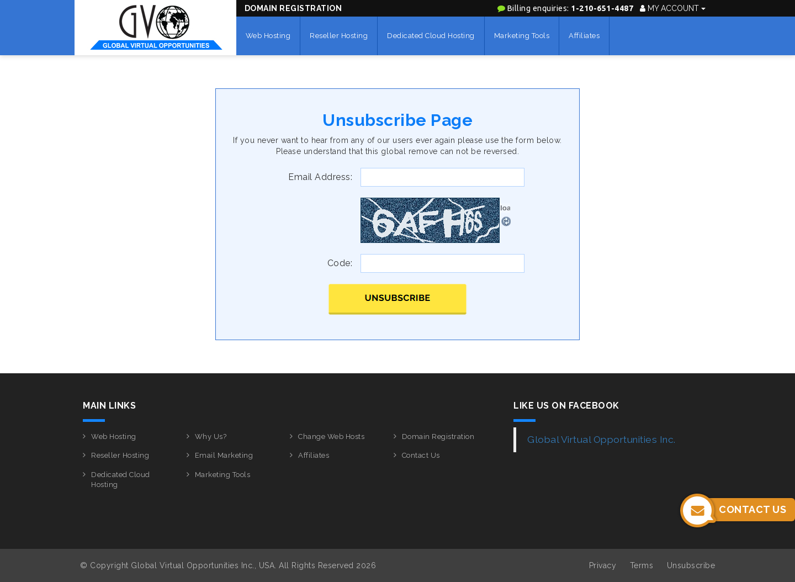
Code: (340, 263)
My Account (673, 8)
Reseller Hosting (339, 35)
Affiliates (584, 35)
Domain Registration (293, 8)
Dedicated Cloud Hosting (431, 35)
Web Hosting (268, 35)
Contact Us (421, 455)
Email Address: (320, 177)
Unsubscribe (691, 565)
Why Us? (211, 436)
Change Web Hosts (331, 436)
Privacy (603, 565)
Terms (642, 565)
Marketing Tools (522, 35)
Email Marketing (224, 455)
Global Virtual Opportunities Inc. (601, 439)
